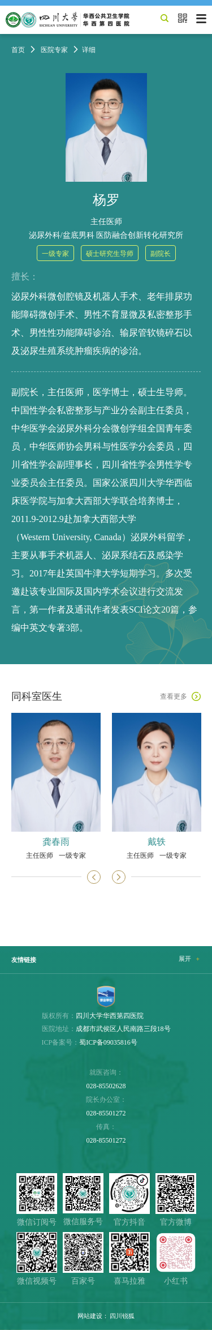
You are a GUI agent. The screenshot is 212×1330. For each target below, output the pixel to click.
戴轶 (157, 841)
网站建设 (89, 1315)
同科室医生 (36, 696)
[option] (56, 786)
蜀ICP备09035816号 (108, 1042)
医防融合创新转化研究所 (139, 235)
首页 (18, 50)
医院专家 (54, 50)
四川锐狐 (122, 1315)
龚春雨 (56, 841)
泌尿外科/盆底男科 (61, 235)
